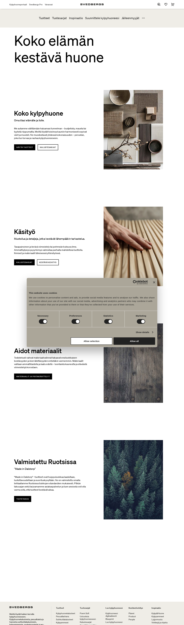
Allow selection (91, 341)
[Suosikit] (166, 4)
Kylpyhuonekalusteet (65, 613)
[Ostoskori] (173, 4)
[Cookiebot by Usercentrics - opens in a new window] (135, 282)
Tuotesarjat (59, 18)
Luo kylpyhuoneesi (114, 608)
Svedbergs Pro (36, 4)
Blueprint (109, 619)
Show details (142, 332)
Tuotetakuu (22, 499)
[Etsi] (159, 4)
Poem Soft (84, 613)
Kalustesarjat (48, 147)
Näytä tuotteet (24, 147)
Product (132, 616)
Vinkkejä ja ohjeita (159, 622)
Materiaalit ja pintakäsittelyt (33, 376)
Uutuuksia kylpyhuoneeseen (88, 617)
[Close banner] (154, 282)
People (132, 619)
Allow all (134, 341)
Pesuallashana (62, 616)
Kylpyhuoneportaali (18, 4)
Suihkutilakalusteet (64, 619)
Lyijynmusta (156, 619)
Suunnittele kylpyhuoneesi (102, 18)
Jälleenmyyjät (130, 18)
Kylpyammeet (62, 622)
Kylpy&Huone (157, 613)
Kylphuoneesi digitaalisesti (111, 614)
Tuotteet (44, 18)
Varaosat (49, 4)
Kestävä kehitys (47, 262)
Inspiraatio (76, 18)
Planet (131, 613)
